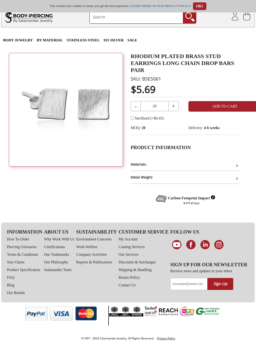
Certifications (54, 247)
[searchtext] (136, 17)
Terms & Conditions (22, 254)
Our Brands (16, 293)
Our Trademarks (56, 254)
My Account (128, 239)
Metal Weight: (142, 177)
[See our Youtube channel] (177, 244)
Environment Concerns (94, 239)
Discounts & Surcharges (137, 262)
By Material (50, 40)
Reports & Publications (94, 262)
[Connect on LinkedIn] (205, 244)
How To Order (18, 239)
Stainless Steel (83, 40)
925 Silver (113, 40)
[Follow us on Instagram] (219, 244)
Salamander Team (58, 270)
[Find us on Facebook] (191, 244)
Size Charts (15, 262)
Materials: (139, 164)
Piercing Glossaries (22, 247)
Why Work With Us (59, 239)
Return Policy (129, 277)
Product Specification (23, 270)
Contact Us (127, 285)
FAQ (10, 277)
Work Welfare (87, 247)
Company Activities (91, 254)
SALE (132, 40)
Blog (10, 285)
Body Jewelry (18, 40)
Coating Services (132, 247)
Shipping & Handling (135, 270)
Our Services (129, 254)
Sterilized (147, 118)
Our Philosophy (56, 262)
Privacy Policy (166, 338)
